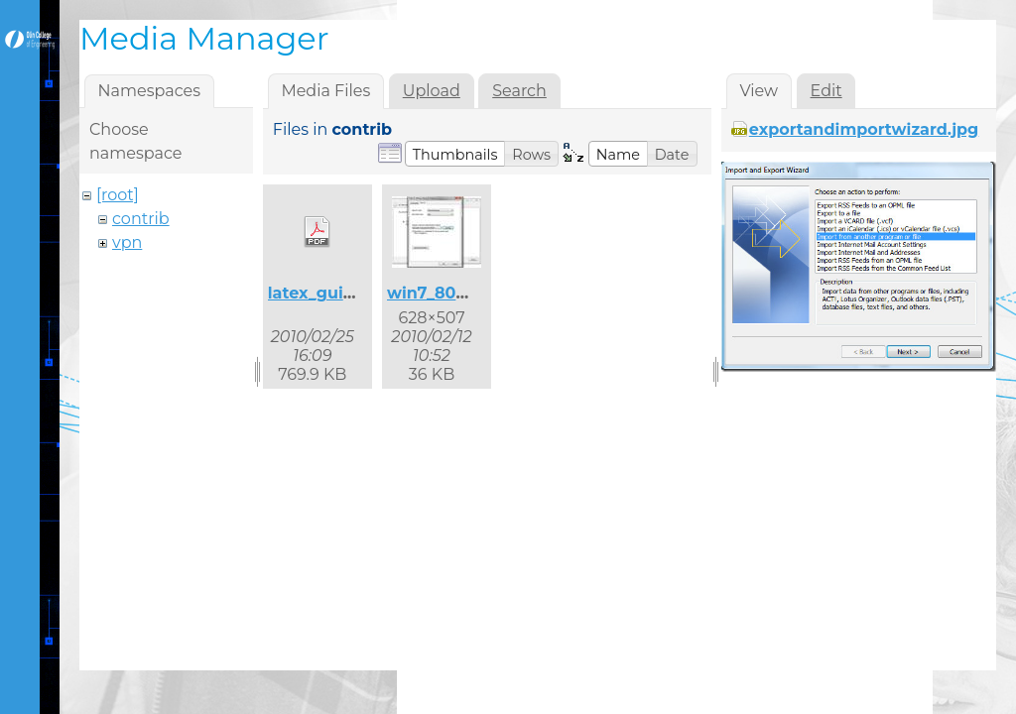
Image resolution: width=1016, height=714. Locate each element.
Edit (826, 90)
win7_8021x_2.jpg (459, 293)
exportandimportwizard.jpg (864, 129)
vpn (127, 242)
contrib (141, 218)
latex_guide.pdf (332, 293)
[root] (117, 194)
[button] (455, 154)
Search (519, 90)
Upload (431, 90)
